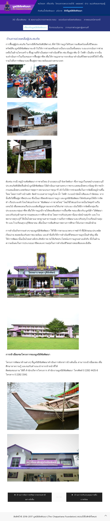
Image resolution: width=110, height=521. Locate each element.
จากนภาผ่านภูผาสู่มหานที (77, 27)
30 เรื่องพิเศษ (19, 19)
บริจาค (59, 10)
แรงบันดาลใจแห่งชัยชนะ (70, 19)
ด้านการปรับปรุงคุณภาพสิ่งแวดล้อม (84, 497)
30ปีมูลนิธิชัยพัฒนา (73, 10)
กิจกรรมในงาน (56, 27)
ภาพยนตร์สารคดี (92, 19)
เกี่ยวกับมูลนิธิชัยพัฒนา (35, 27)
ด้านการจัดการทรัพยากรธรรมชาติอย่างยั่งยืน (30, 497)
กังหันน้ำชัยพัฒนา (46, 10)
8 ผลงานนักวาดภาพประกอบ (42, 19)
